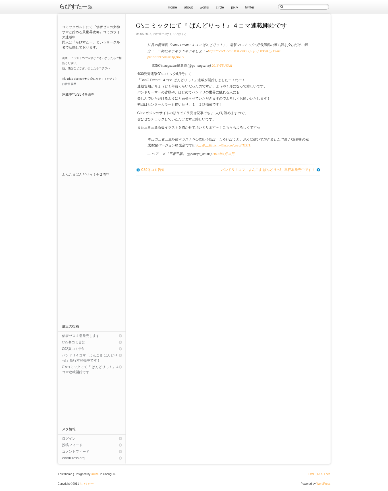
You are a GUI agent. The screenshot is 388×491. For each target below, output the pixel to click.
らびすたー (73, 6)
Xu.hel (95, 474)
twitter (249, 7)
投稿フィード (72, 445)
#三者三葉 (204, 145)
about (188, 7)
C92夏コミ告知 (73, 349)
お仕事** (158, 33)
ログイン (69, 438)
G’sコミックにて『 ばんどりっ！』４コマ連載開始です (90, 369)
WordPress (323, 483)
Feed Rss (90, 7)
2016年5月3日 (222, 66)
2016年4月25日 (223, 154)
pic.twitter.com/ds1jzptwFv (166, 57)
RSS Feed (323, 474)
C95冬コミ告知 (73, 342)
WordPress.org (73, 458)
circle (220, 7)
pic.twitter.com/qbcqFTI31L (232, 145)
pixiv (234, 7)
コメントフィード (75, 452)
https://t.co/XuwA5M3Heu (226, 51)
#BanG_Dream (270, 51)
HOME (310, 474)
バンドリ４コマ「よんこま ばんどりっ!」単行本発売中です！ (268, 170)
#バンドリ (251, 51)
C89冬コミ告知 (153, 170)
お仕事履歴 (69, 83)
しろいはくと (178, 33)
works (204, 7)
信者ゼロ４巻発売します (80, 336)
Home (172, 7)
